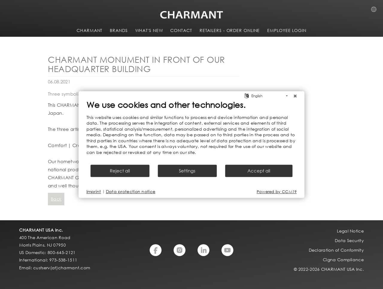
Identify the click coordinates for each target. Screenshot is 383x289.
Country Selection (375, 11)
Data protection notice (131, 191)
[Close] (295, 95)
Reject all (120, 171)
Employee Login (286, 30)
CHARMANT (89, 30)
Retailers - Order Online (230, 30)
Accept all (258, 171)
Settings (187, 171)
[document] (191, 131)
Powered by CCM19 (277, 191)
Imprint (93, 191)
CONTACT (181, 30)
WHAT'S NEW (149, 30)
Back (56, 199)
